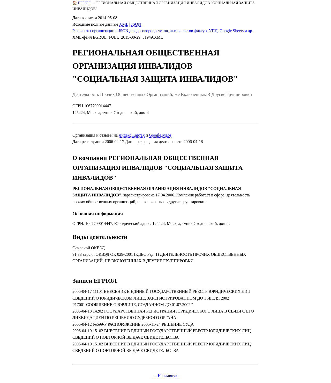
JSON (136, 24)
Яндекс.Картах (132, 135)
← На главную (165, 375)
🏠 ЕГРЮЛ (81, 3)
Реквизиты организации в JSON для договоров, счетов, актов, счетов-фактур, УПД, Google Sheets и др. (162, 31)
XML (123, 24)
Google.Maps (160, 135)
